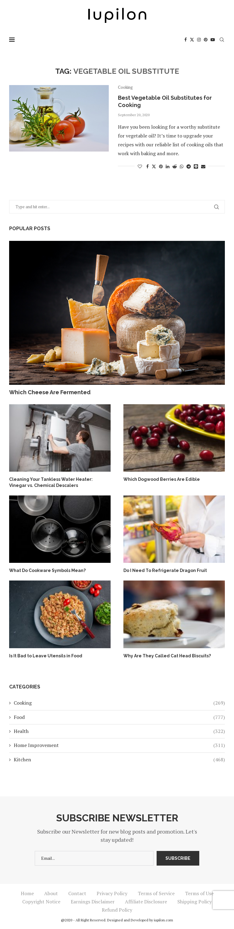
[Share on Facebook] (147, 166)
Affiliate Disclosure (146, 901)
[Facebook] (185, 39)
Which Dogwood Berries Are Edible (161, 479)
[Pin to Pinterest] (161, 166)
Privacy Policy (112, 893)
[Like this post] (140, 166)
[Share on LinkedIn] (167, 166)
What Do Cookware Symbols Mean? (47, 570)
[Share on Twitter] (154, 166)
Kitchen (119, 759)
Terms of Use (199, 893)
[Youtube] (213, 39)
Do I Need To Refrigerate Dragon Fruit (165, 570)
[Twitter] (192, 39)
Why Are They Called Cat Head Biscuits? (167, 655)
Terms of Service (156, 893)
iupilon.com (163, 920)
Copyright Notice (41, 901)
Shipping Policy (194, 901)
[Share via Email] (203, 166)
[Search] (222, 39)
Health (119, 731)
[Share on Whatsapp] (181, 166)
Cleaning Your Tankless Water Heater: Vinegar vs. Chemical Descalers (51, 482)
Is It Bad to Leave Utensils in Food (45, 655)
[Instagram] (199, 39)
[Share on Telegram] (188, 166)
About (51, 893)
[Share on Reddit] (174, 166)
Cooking (119, 702)
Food (119, 717)
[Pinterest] (205, 39)
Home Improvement (119, 745)
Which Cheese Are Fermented (49, 392)
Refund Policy (117, 909)
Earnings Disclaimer (93, 901)
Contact (77, 893)
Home (27, 893)
